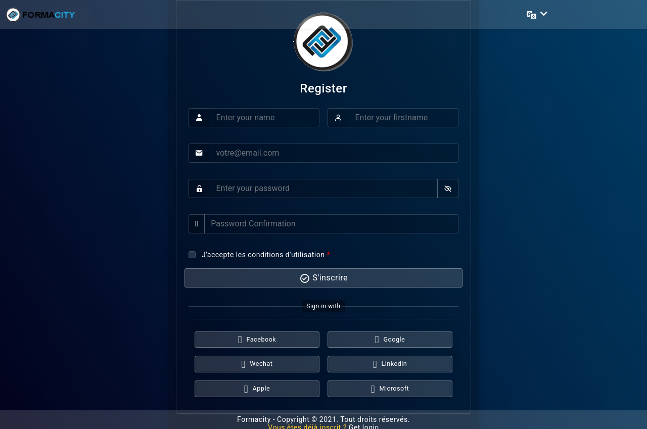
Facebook (257, 340)
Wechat (257, 364)
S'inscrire (323, 278)
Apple (257, 389)
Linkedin (390, 364)
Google (390, 340)
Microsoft (390, 389)
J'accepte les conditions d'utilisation (263, 255)
